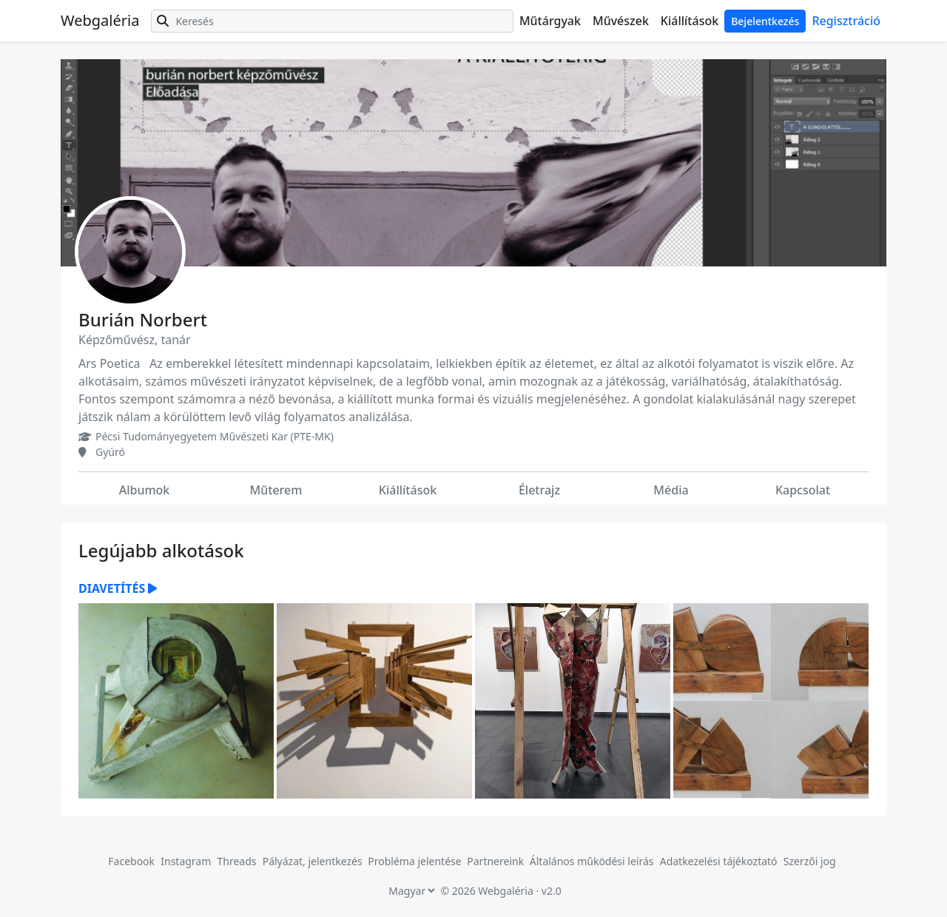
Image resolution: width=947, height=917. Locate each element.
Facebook (131, 861)
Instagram (186, 861)
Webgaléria (100, 20)
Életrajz (539, 490)
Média (670, 490)
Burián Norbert (142, 319)
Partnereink (497, 861)
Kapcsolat (802, 490)
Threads (236, 861)
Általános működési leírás (592, 861)
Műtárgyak (550, 21)
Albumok (144, 490)
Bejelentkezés (765, 21)
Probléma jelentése (416, 861)
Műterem (276, 490)
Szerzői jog (809, 861)
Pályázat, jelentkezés (314, 861)
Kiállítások (689, 21)
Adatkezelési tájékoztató (719, 861)
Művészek (621, 21)
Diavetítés (117, 588)
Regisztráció (846, 21)
